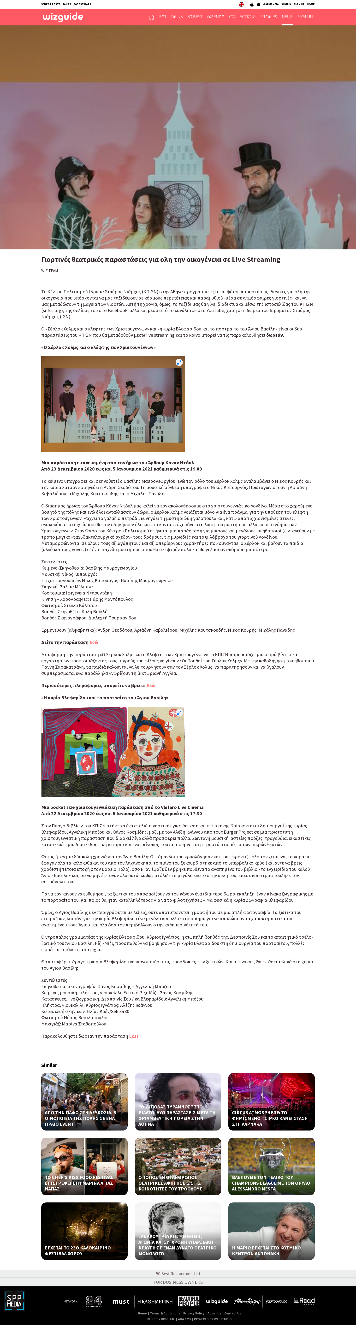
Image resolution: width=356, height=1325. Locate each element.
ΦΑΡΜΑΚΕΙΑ (271, 4)
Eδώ (93, 642)
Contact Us (232, 1313)
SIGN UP (299, 4)
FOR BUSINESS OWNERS (178, 1282)
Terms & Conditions (165, 1313)
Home (142, 1313)
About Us (214, 1313)
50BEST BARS (82, 4)
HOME (311, 4)
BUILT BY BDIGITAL (161, 1319)
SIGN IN (286, 4)
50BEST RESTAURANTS (56, 4)
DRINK (177, 17)
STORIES (269, 17)
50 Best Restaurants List (178, 1273)
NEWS (287, 17)
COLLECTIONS (242, 17)
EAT (162, 17)
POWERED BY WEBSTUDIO (213, 1319)
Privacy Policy (193, 1313)
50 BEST (195, 17)
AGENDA (215, 17)
